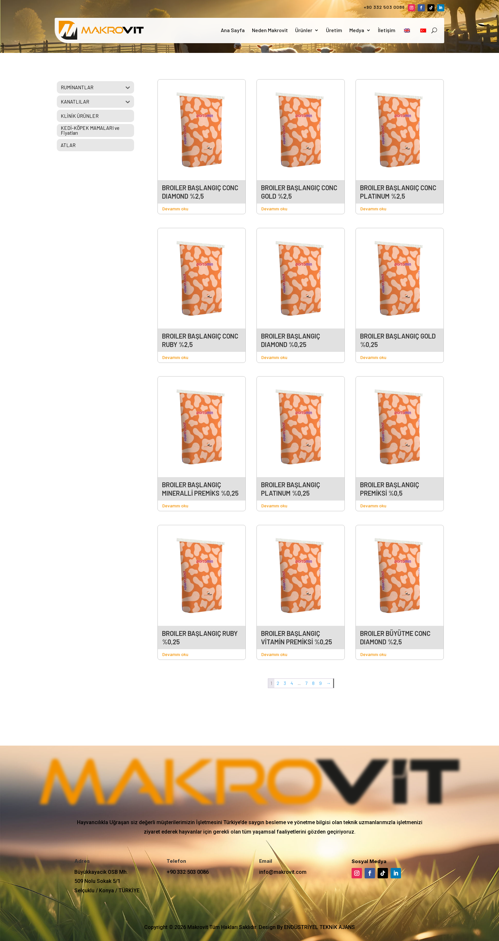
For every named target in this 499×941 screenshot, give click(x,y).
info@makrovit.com (282, 872)
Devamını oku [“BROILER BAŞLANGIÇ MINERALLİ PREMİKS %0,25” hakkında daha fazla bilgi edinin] (175, 505)
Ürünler (303, 30)
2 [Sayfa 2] (278, 683)
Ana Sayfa (233, 30)
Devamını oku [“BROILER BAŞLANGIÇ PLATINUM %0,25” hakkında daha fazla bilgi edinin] (274, 505)
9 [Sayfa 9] (320, 683)
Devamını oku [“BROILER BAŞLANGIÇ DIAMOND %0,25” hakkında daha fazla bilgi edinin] (274, 357)
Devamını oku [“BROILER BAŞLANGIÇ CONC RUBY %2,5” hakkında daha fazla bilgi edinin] (175, 357)
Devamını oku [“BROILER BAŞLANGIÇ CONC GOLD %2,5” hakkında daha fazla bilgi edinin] (274, 208)
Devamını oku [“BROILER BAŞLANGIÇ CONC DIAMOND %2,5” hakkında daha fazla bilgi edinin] (175, 208)
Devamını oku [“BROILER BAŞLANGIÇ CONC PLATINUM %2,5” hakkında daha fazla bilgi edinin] (373, 208)
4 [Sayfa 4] (292, 683)
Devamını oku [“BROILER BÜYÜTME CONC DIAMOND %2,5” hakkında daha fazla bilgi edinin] (373, 654)
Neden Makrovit (270, 30)
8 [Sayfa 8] (313, 683)
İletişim (386, 30)
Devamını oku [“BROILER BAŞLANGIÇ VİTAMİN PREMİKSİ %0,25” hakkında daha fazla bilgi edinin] (274, 654)
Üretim (334, 30)
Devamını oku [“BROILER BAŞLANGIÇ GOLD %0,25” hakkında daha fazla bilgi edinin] (373, 357)
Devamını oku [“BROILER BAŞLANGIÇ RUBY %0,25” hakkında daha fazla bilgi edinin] (175, 654)
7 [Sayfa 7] (306, 683)
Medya (356, 30)
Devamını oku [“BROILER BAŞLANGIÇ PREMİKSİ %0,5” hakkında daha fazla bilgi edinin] (373, 505)
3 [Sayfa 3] (285, 683)
